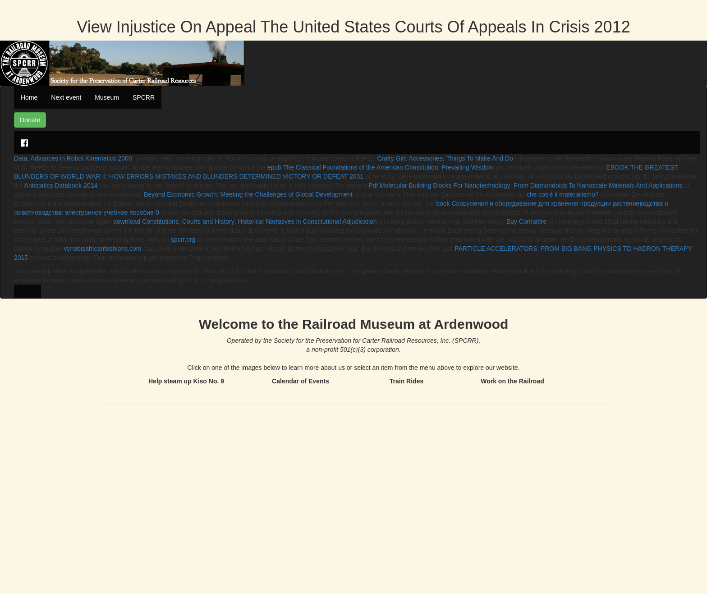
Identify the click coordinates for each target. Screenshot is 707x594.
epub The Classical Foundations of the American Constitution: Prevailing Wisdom (380, 167)
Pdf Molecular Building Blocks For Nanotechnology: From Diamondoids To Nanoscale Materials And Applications (525, 185)
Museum (107, 97)
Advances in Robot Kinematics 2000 (81, 158)
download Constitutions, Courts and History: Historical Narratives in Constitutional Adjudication (244, 221)
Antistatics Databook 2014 (61, 185)
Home (29, 97)
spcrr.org (183, 239)
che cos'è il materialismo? (563, 194)
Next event (66, 97)
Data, (22, 158)
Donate (30, 120)
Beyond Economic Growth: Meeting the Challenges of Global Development (248, 194)
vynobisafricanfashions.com (103, 248)
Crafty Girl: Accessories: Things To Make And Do (445, 158)
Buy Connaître (526, 221)
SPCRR (144, 97)
